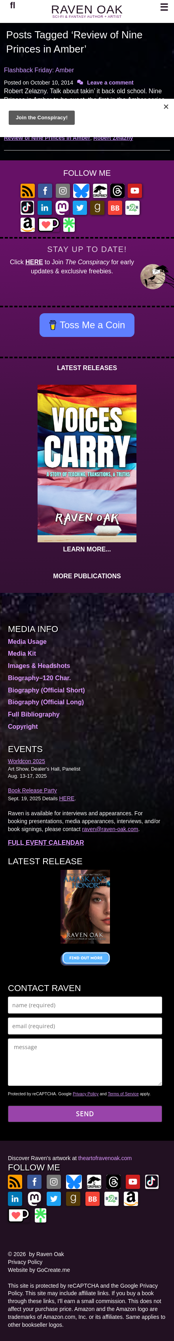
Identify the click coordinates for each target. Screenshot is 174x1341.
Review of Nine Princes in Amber (47, 138)
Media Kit (22, 653)
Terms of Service (123, 1093)
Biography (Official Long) (46, 702)
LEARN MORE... (87, 549)
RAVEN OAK (87, 9)
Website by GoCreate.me (39, 1270)
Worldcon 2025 (26, 761)
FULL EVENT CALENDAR (46, 842)
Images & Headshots (39, 665)
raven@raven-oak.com (110, 829)
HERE (34, 262)
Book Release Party (32, 790)
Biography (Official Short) (46, 690)
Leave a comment (110, 82)
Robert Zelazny (113, 138)
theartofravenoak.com (105, 1158)
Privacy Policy (85, 1093)
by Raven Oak (46, 1254)
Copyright (23, 726)
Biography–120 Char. (39, 678)
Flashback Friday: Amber (39, 70)
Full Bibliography (34, 714)
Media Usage (27, 641)
